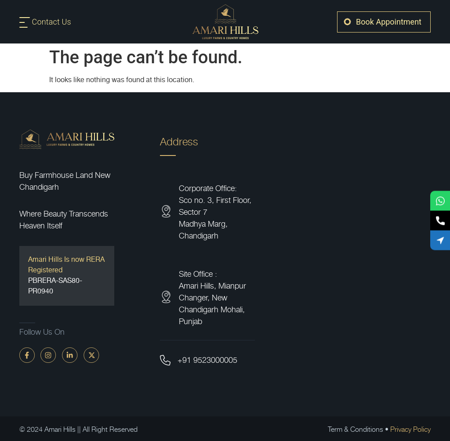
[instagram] (48, 355)
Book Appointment (388, 21)
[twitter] (91, 355)
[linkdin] (70, 355)
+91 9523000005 (207, 359)
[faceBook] (27, 355)
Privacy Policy (410, 428)
